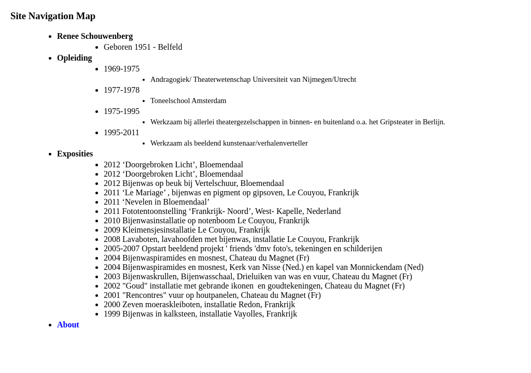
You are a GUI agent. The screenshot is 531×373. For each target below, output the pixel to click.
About (68, 324)
